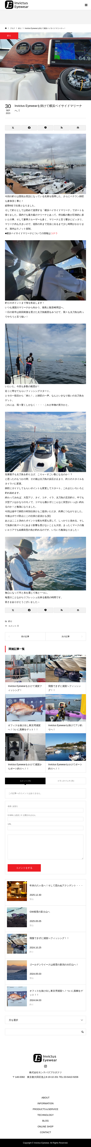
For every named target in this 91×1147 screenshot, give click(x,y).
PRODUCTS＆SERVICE (45, 1109)
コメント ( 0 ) (25, 781)
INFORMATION (46, 1103)
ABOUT (45, 1097)
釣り (10, 621)
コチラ (54, 233)
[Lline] (45, 127)
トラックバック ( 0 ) (65, 781)
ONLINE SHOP (45, 1126)
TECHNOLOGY (45, 1115)
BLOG (45, 1120)
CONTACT (45, 1132)
